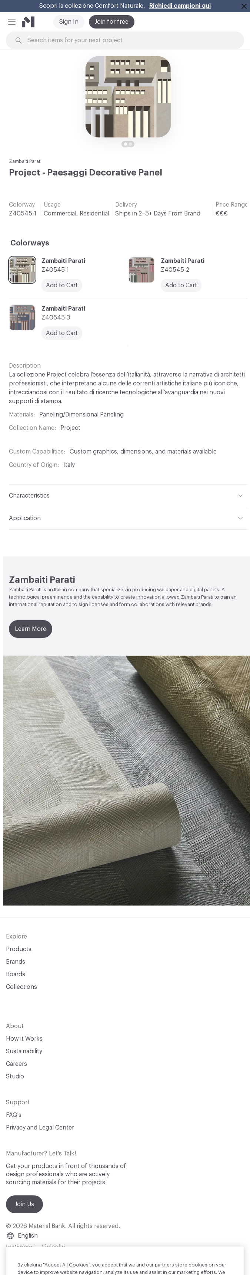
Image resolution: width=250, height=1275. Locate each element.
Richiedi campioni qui (180, 6)
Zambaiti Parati (25, 161)
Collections (21, 987)
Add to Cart (62, 285)
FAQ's (13, 1115)
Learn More (30, 629)
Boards (15, 974)
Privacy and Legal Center (40, 1128)
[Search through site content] (129, 40)
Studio (15, 1077)
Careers (16, 1064)
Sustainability (24, 1051)
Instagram (20, 1247)
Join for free (112, 22)
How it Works (24, 1039)
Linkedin (53, 1247)
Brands (15, 962)
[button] (12, 22)
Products (18, 949)
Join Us (24, 1204)
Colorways (29, 243)
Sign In (69, 22)
